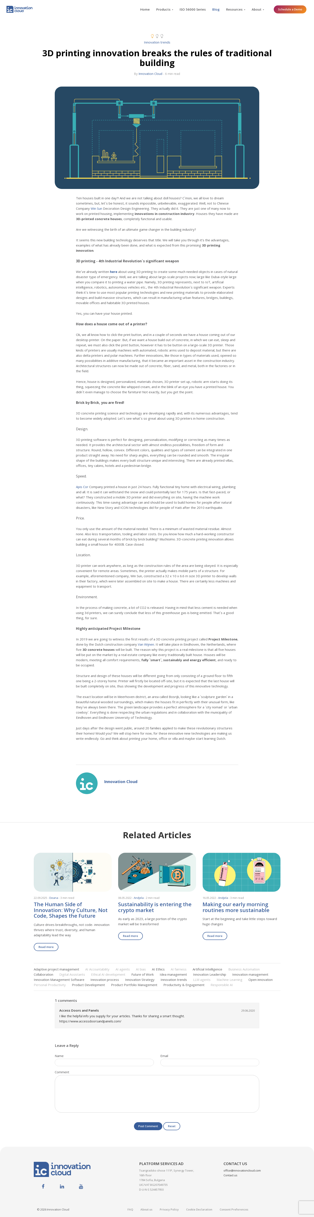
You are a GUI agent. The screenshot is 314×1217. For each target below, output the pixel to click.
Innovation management (250, 974)
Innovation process (104, 979)
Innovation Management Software (59, 979)
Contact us (230, 1175)
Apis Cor (82, 487)
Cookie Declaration (199, 1209)
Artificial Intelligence (207, 969)
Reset (172, 1126)
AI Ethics (158, 969)
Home (145, 9)
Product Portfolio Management (134, 985)
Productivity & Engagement (184, 985)
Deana (53, 898)
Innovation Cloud (150, 74)
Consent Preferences (234, 1209)
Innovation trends (157, 42)
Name (59, 1056)
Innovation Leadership (209, 974)
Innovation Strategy (140, 979)
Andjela (139, 898)
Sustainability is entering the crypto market (155, 907)
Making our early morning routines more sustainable (236, 907)
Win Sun (96, 208)
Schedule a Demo (290, 9)
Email (164, 1056)
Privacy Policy (169, 1209)
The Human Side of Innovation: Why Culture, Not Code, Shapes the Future (71, 910)
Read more (46, 947)
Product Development (88, 985)
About (256, 9)
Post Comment (148, 1126)
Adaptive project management (56, 969)
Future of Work (142, 974)
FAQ (130, 1209)
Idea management (173, 974)
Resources (234, 9)
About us (146, 1209)
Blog (216, 9)
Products (163, 9)
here (113, 271)
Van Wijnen (146, 644)
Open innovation (260, 979)
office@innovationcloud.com (242, 1170)
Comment (62, 1072)
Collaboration (43, 974)
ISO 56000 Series (193, 9)
